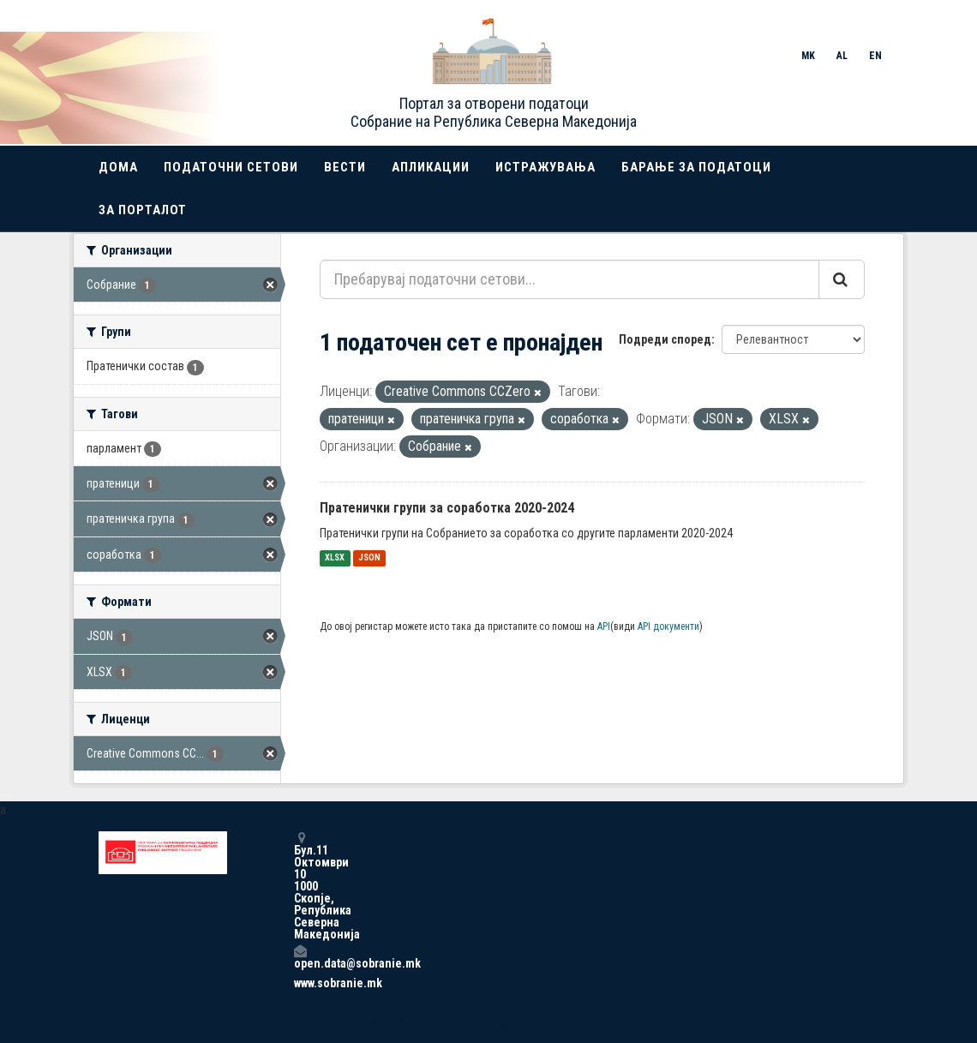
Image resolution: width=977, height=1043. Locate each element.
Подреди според (665, 339)
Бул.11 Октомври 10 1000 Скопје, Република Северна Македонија (300, 885)
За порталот (143, 210)
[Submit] (841, 279)
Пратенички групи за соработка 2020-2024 (447, 508)
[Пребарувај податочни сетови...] (569, 279)
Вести (345, 167)
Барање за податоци (696, 167)
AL (842, 56)
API (603, 626)
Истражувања (545, 167)
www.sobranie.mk (300, 983)
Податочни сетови (231, 167)
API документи (668, 626)
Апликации (431, 167)
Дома (118, 167)
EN (875, 56)
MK (808, 56)
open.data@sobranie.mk (300, 956)
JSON (369, 558)
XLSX (335, 558)
